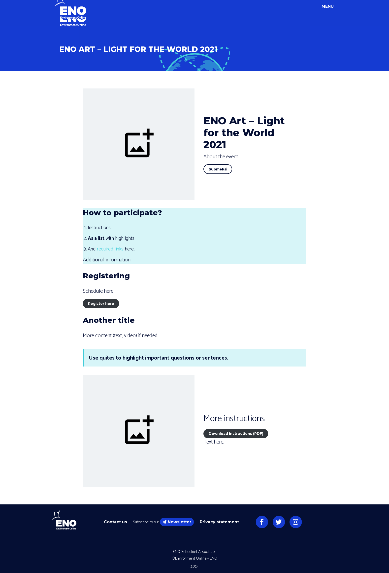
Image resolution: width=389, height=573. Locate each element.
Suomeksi (218, 169)
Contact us (115, 522)
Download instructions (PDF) (236, 433)
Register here (101, 303)
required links (110, 249)
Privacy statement (219, 522)
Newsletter (176, 522)
